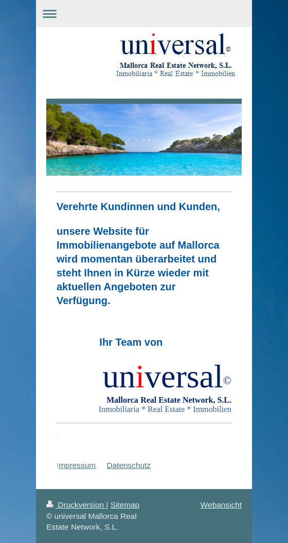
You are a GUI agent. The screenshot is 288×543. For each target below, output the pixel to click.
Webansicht (221, 504)
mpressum (77, 465)
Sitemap (125, 504)
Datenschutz (129, 465)
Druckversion (76, 504)
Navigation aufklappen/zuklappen (144, 14)
